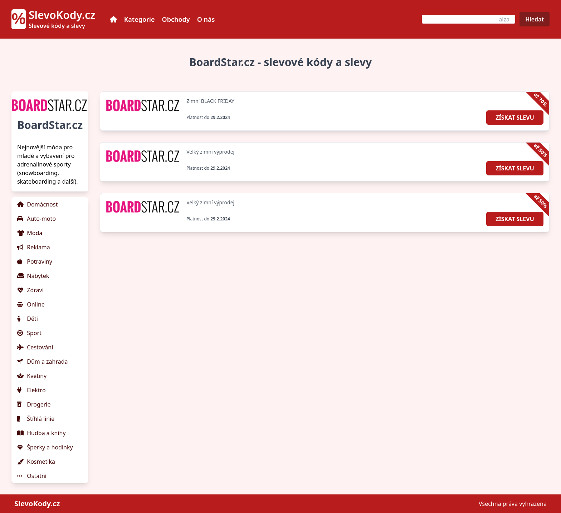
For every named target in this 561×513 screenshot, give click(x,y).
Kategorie (139, 19)
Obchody (176, 19)
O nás (206, 19)
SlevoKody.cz (37, 503)
